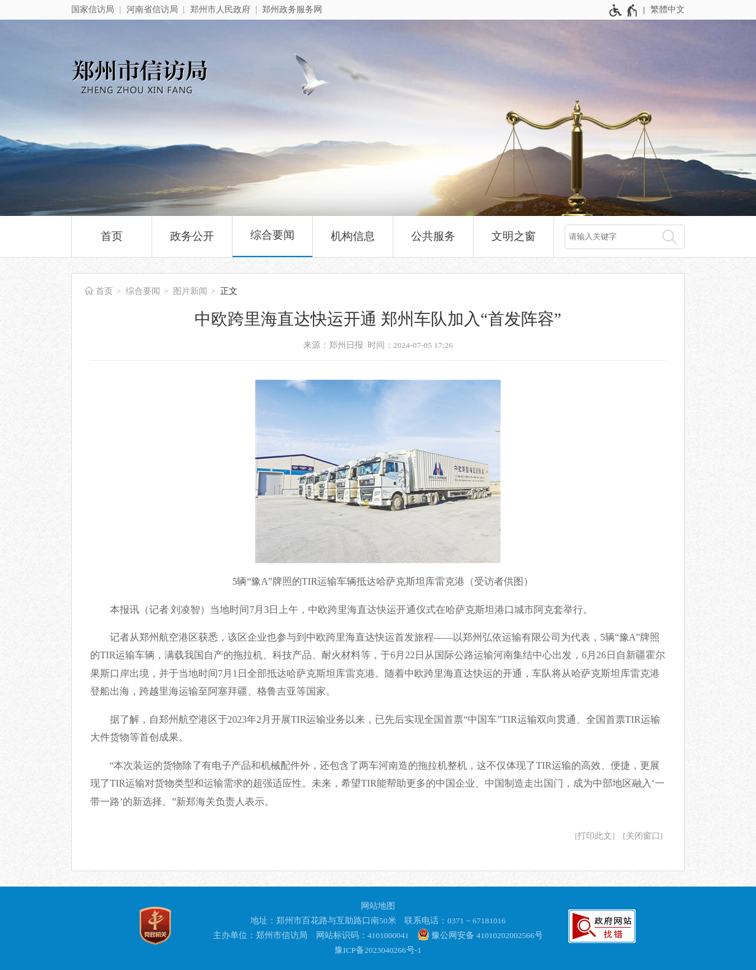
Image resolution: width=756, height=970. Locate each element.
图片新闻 (190, 291)
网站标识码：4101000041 (362, 935)
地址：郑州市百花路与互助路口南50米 (323, 920)
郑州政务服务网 (292, 9)
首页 (112, 236)
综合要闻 (272, 235)
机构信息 (353, 236)
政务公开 (192, 236)
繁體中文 (667, 9)
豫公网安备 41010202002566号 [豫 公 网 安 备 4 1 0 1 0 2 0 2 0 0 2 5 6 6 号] (480, 934)
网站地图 (378, 905)
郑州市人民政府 (220, 9)
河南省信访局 (152, 9)
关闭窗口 (643, 836)
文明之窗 (514, 236)
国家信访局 (92, 9)
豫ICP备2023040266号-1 (378, 950)
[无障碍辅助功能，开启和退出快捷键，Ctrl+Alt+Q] (623, 10)
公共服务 (433, 236)
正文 (228, 291)
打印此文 (594, 836)
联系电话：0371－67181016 (455, 920)
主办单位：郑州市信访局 (260, 935)
